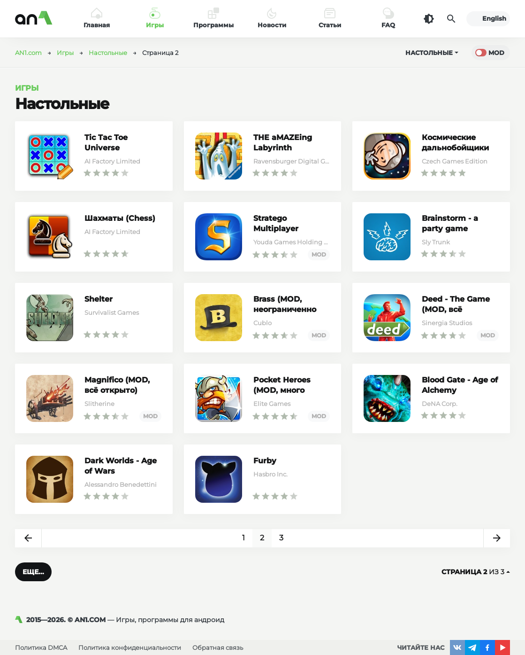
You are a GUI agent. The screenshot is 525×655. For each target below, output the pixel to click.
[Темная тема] (429, 19)
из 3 (475, 572)
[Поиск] (451, 19)
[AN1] (20, 620)
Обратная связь (217, 647)
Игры (26, 88)
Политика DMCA (41, 647)
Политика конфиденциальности (129, 647)
